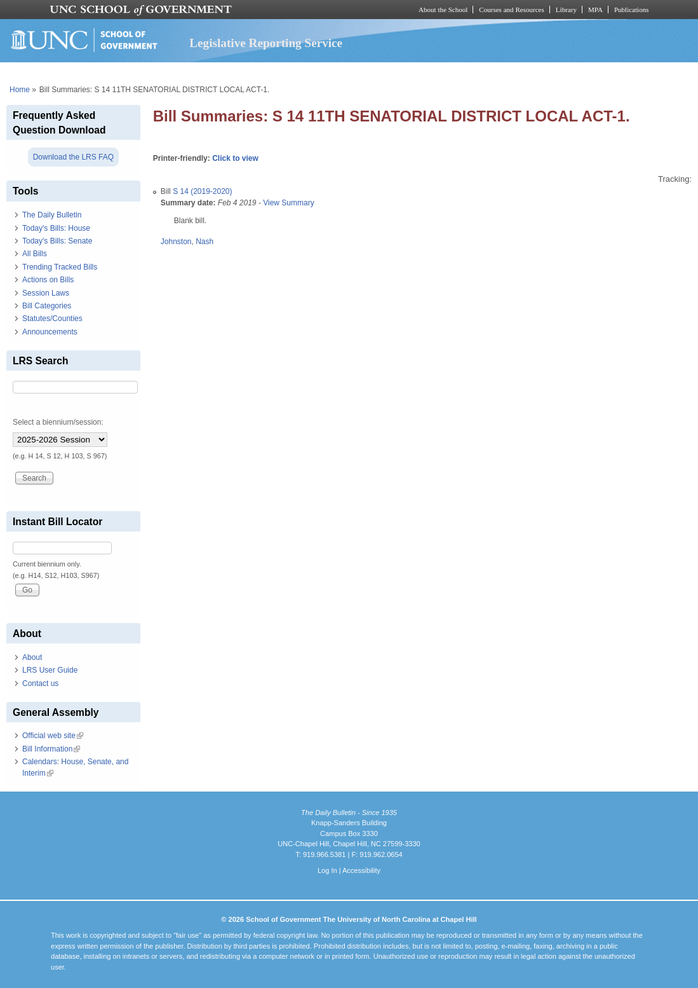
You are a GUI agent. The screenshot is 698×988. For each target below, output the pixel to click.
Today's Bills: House (56, 228)
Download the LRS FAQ (73, 157)
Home (20, 89)
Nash (204, 241)
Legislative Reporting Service (265, 43)
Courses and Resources (511, 9)
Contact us (40, 683)
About (32, 657)
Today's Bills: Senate (57, 241)
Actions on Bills (48, 279)
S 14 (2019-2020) (202, 191)
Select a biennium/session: (58, 422)
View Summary (288, 202)
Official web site (52, 735)
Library (566, 9)
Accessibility (361, 870)
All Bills (34, 253)
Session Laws (45, 293)
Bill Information (51, 748)
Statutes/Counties (52, 318)
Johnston (176, 241)
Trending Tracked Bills (59, 267)
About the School (443, 9)
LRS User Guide (49, 670)
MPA (595, 9)
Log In (327, 870)
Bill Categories (46, 305)
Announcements (49, 331)
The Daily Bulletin (51, 214)
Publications (631, 9)
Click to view (235, 158)
